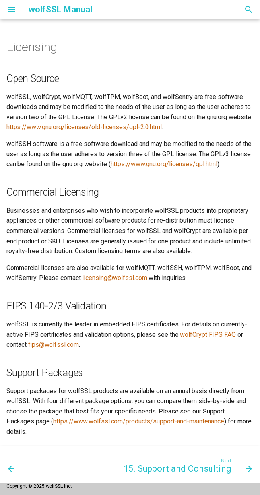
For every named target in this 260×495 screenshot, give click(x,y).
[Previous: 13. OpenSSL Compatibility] (11, 464)
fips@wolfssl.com (53, 344)
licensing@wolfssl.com (114, 277)
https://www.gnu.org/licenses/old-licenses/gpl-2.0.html (84, 127)
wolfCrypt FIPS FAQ (208, 334)
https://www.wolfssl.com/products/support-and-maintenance (138, 421)
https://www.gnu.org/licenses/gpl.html (164, 164)
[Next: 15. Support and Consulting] (186, 464)
